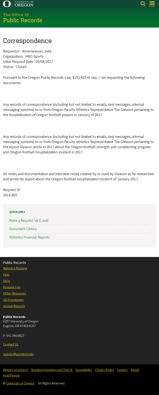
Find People (11, 375)
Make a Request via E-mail (28, 220)
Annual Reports (14, 306)
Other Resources (14, 293)
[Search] (143, 3)
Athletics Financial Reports (29, 237)
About (135, 370)
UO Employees (13, 300)
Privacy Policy (104, 370)
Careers (122, 370)
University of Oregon (20, 383)
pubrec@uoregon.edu (18, 354)
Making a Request (15, 268)
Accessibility (84, 370)
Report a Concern (15, 370)
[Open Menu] (152, 3)
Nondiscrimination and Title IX (51, 370)
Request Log (11, 287)
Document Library (23, 228)
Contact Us (10, 344)
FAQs (6, 281)
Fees (6, 274)
